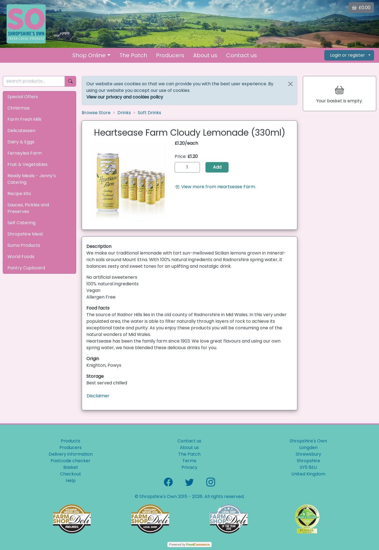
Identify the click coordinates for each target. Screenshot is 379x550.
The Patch (133, 55)
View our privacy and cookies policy (124, 97)
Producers (170, 55)
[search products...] (34, 81)
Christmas (18, 108)
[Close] (290, 84)
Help (71, 480)
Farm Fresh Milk (24, 119)
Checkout (70, 474)
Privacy (189, 467)
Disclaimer (98, 396)
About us (205, 55)
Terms (189, 461)
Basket (70, 467)
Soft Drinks (149, 113)
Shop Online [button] (89, 55)
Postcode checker (70, 461)
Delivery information (71, 454)
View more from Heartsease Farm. (215, 187)
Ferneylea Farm (24, 153)
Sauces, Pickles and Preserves (28, 208)
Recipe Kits (19, 193)
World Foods (20, 256)
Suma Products (23, 245)
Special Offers (22, 97)
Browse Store (96, 113)
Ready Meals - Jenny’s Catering (31, 179)
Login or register (347, 55)
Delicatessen (21, 130)
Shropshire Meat (25, 234)
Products (70, 441)
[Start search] (70, 81)
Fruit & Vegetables (27, 164)
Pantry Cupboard (26, 268)
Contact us (241, 55)
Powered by (189, 544)
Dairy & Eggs (20, 142)
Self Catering (21, 223)
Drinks (124, 113)
